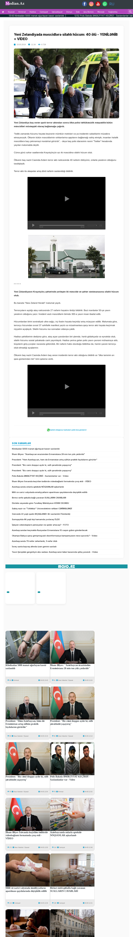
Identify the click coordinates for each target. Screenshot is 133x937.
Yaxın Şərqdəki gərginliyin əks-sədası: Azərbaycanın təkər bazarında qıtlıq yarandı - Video (55, 552)
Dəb (78, 12)
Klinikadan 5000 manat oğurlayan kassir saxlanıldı (36, 449)
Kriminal (22, 12)
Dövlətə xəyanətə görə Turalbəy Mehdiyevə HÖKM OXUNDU (40, 503)
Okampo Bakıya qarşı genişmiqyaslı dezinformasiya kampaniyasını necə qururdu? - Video (54, 535)
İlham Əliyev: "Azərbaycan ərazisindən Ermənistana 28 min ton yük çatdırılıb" (48, 454)
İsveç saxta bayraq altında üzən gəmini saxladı (34, 546)
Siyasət (11, 12)
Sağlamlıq (112, 12)
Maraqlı (101, 12)
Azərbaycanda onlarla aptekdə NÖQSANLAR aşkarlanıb (38, 487)
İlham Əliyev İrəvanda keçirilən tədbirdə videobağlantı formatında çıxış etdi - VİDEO (51, 481)
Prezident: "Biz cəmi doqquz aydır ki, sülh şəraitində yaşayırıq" (42, 465)
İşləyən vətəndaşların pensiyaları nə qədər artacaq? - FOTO (40, 525)
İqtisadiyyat (57, 12)
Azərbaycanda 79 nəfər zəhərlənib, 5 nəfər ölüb (34, 541)
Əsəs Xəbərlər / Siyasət (65, 680)
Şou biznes (89, 12)
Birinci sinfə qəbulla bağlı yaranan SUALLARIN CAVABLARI (39, 497)
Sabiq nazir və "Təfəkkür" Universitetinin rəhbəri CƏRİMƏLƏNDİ (42, 508)
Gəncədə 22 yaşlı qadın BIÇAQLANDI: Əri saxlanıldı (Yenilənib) (41, 514)
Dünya (69, 12)
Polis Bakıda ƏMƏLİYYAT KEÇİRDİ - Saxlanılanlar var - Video (40, 476)
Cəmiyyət (44, 12)
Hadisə (33, 12)
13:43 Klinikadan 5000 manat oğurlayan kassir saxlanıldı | (51, 15)
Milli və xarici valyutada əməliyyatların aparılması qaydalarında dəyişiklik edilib (49, 492)
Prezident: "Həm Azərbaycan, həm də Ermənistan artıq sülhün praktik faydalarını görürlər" (54, 459)
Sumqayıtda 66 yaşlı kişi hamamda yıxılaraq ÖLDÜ (36, 519)
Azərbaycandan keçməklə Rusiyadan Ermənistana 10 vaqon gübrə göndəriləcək (49, 530)
